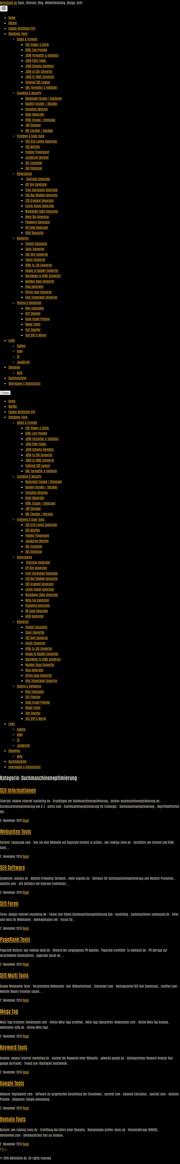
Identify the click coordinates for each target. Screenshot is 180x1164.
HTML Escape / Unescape (40, 120)
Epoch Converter (35, 259)
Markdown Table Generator (41, 211)
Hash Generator (34, 114)
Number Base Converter (39, 281)
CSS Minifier (32, 146)
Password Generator (37, 222)
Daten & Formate (27, 39)
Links (11, 340)
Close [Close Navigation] (5, 392)
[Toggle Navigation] (4, 8)
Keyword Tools (13, 1047)
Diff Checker (33, 313)
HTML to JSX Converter (38, 265)
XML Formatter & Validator (41, 87)
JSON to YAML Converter (39, 76)
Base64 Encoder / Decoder (41, 103)
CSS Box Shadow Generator (41, 195)
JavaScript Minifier (37, 157)
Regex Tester (33, 324)
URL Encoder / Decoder (39, 130)
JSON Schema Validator (39, 66)
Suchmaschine (17, 378)
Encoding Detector (36, 109)
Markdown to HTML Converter (43, 275)
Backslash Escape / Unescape (43, 98)
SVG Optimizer (33, 168)
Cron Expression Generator (41, 190)
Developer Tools (18, 33)
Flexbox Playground (37, 152)
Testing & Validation (29, 302)
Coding (21, 346)
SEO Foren (9, 903)
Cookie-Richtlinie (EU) (21, 28)
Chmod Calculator (36, 243)
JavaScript (23, 362)
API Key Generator (36, 184)
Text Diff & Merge (35, 335)
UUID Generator (34, 232)
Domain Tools (13, 1118)
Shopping (14, 367)
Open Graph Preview (37, 319)
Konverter (23, 238)
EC (18, 356)
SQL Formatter (33, 163)
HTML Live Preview (36, 50)
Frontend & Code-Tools (30, 136)
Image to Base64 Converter (41, 270)
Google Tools (12, 1082)
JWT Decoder (33, 125)
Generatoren (24, 173)
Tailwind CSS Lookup (37, 82)
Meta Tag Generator (37, 216)
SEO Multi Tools (14, 975)
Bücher (12, 23)
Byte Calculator (34, 308)
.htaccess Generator (37, 179)
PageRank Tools (15, 939)
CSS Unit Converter (36, 254)
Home (11, 17)
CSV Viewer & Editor (37, 44)
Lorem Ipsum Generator (39, 205)
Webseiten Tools (15, 831)
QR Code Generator (36, 227)
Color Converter (35, 249)
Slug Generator (34, 286)
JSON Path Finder (35, 60)
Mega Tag (9, 1011)
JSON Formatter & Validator (42, 55)
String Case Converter (38, 292)
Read (26, 820)
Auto (19, 372)
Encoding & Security (29, 93)
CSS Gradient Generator (39, 200)
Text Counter (33, 329)
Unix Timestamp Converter (41, 297)
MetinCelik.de (9, 2)
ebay (20, 351)
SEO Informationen (18, 790)
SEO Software (12, 867)
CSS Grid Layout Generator (41, 141)
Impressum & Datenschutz (24, 383)
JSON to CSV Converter (39, 71)
